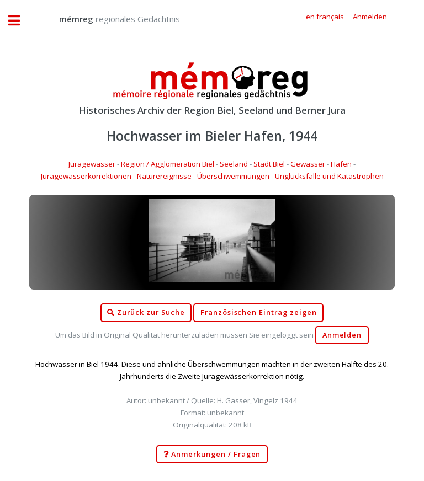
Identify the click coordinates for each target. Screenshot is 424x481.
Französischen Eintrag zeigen (258, 312)
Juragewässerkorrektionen (86, 176)
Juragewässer (91, 164)
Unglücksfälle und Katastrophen (329, 176)
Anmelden (342, 335)
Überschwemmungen (233, 176)
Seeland (234, 164)
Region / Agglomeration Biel (167, 164)
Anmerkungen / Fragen (212, 454)
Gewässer (307, 164)
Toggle (20, 20)
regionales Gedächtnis (108, 18)
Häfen (341, 164)
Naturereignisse (164, 176)
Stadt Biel (269, 164)
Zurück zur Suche (145, 313)
